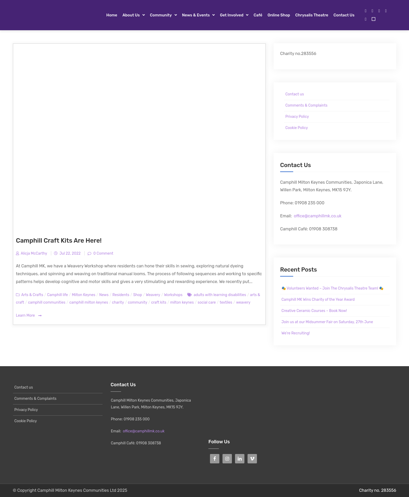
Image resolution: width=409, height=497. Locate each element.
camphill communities (46, 302)
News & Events (196, 15)
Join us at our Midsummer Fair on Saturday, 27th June (327, 322)
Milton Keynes (83, 295)
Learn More (28, 315)
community (137, 302)
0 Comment (103, 253)
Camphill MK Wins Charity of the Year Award (318, 299)
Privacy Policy (297, 116)
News (104, 295)
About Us (131, 15)
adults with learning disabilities (220, 295)
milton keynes (182, 302)
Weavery (153, 295)
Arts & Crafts (32, 295)
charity (118, 302)
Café (258, 15)
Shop (137, 295)
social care (207, 302)
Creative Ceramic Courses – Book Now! (314, 311)
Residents (120, 295)
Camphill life (57, 295)
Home (111, 15)
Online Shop (279, 15)
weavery (243, 302)
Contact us (344, 15)
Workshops (173, 295)
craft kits (158, 302)
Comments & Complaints (306, 105)
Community (161, 15)
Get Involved (231, 15)
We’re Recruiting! (295, 333)
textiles (226, 302)
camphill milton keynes (88, 302)
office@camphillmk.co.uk (317, 215)
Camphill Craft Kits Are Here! (58, 240)
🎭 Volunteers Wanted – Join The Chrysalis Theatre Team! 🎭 (332, 288)
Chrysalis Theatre (311, 15)
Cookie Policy (296, 128)
